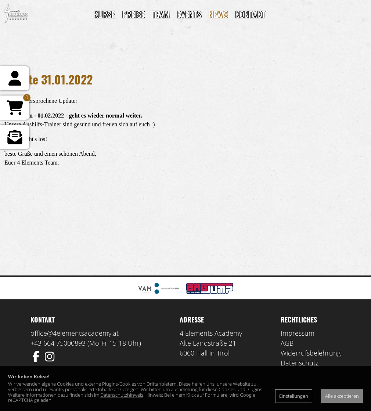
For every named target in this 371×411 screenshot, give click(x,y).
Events (189, 14)
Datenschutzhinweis (121, 395)
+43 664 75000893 (58, 343)
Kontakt (250, 14)
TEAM (161, 14)
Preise (133, 14)
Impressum (297, 333)
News (218, 14)
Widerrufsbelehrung (311, 353)
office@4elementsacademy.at (74, 333)
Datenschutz (299, 362)
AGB (287, 343)
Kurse (104, 14)
